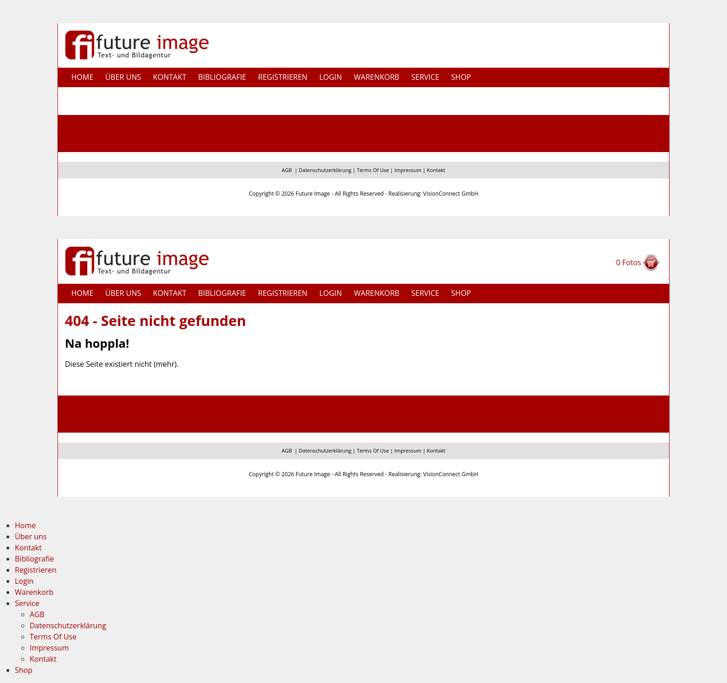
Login (330, 77)
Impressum (408, 169)
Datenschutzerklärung (325, 169)
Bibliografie (222, 77)
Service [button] (425, 77)
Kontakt (169, 77)
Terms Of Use (373, 169)
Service (27, 603)
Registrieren (283, 77)
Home (82, 77)
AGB (287, 169)
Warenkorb (376, 77)
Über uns (123, 77)
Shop (461, 77)
